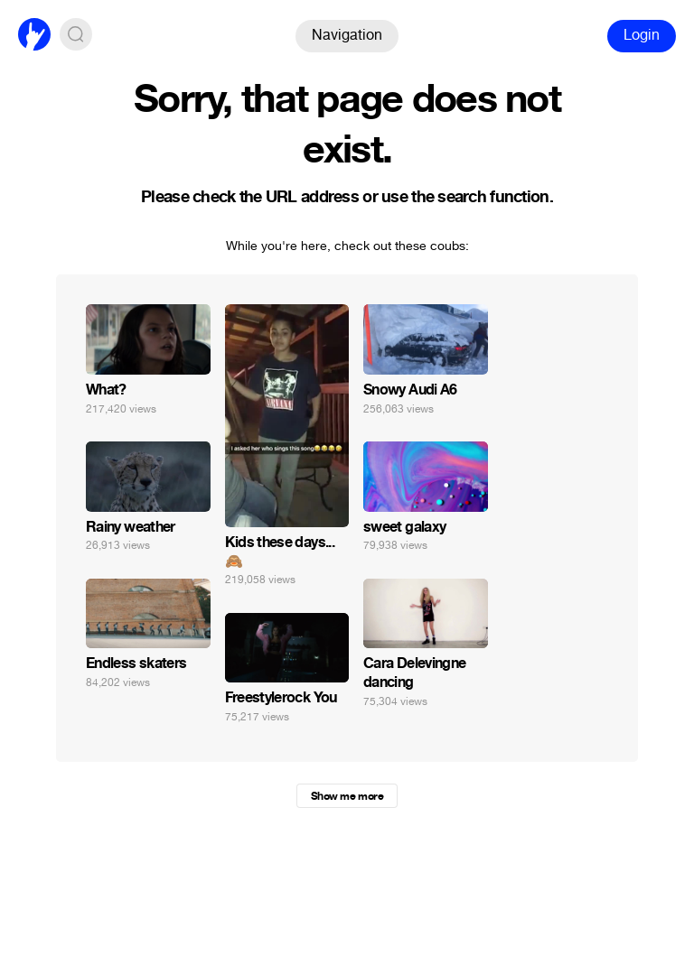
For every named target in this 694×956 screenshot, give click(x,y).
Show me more (347, 796)
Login (642, 34)
